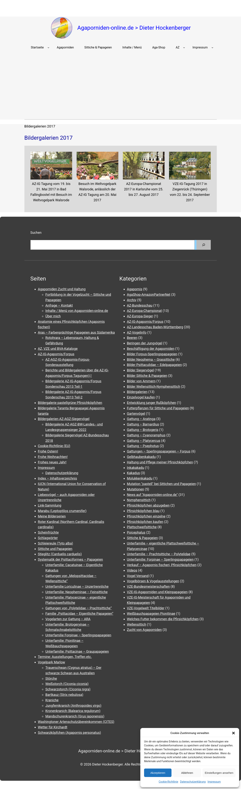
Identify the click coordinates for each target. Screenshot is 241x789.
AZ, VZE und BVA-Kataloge (58, 349)
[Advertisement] (120, 86)
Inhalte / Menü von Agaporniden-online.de (76, 311)
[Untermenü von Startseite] (48, 47)
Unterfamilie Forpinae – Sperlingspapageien (78, 635)
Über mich (53, 316)
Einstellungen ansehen (219, 772)
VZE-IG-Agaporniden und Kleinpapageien (157, 592)
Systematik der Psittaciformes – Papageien (70, 559)
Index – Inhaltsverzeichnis (57, 478)
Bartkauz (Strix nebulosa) (64, 695)
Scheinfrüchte (48, 532)
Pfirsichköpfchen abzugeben (148, 505)
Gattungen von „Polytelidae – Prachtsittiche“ (78, 608)
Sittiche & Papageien (142, 538)
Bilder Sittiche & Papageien (147, 376)
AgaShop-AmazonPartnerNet (148, 294)
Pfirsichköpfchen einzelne (146, 516)
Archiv (131, 300)
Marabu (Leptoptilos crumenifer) (62, 511)
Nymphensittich (139, 500)
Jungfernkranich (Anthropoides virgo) (73, 706)
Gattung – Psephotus (143, 446)
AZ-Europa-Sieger (140, 316)
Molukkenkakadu (140, 478)
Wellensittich (136, 624)
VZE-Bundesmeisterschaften (148, 586)
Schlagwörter (48, 538)
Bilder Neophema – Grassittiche (151, 359)
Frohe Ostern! (48, 451)
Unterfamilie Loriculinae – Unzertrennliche (77, 586)
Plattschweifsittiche (142, 527)
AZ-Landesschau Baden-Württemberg (155, 327)
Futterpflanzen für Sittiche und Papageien (158, 408)
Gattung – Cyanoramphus (146, 435)
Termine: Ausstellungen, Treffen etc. (65, 657)
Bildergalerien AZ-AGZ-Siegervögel (63, 419)
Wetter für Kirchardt (52, 727)
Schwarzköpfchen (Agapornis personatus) (69, 733)
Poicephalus (136, 532)
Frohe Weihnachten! (53, 457)
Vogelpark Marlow (51, 662)
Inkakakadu (135, 468)
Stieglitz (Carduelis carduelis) (60, 554)
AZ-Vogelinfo (137, 332)
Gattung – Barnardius (143, 424)
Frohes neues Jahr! (52, 462)
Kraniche (52, 700)
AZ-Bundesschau (140, 305)
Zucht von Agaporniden (144, 630)
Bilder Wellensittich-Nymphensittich (153, 386)
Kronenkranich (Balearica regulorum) (72, 711)
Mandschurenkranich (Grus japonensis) (74, 716)
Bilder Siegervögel (140, 370)
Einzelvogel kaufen (141, 397)
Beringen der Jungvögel (144, 343)
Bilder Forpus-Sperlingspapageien (152, 354)
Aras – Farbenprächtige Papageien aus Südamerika (76, 332)
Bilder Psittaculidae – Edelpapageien (154, 365)
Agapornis (134, 289)
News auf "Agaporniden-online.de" (152, 495)
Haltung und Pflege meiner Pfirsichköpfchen (160, 462)
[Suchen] (203, 245)
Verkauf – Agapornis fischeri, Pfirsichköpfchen (161, 565)
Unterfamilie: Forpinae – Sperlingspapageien (160, 559)
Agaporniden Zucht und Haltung (62, 289)
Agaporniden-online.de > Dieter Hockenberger (134, 27)
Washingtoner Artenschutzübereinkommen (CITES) (76, 722)
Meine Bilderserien (52, 516)
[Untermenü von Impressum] (212, 47)
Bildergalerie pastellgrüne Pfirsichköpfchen (70, 403)
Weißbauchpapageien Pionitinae (151, 614)
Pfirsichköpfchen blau (143, 511)
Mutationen (135, 489)
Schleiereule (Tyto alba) (55, 543)
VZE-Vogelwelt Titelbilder (146, 608)
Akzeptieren (157, 772)
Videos (132, 570)
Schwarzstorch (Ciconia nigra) (68, 689)
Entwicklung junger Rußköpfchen (151, 403)
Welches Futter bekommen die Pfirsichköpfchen (163, 619)
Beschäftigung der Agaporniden (151, 349)
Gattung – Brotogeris (142, 430)
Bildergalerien (137, 392)
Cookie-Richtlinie (168, 781)
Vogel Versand (138, 576)
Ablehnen (187, 772)
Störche (51, 678)
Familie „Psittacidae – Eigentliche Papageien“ (79, 614)
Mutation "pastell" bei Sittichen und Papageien (161, 484)
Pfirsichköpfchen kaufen (145, 522)
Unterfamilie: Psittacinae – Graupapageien (77, 651)
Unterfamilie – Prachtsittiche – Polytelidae (158, 554)
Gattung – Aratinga (141, 419)
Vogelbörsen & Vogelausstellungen (153, 581)
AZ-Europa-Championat (144, 311)
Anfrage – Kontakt (59, 305)
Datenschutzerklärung (193, 781)
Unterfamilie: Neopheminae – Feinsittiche (76, 592)
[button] (233, 733)
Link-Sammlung (49, 505)
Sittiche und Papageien (55, 549)
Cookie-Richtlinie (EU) (54, 446)
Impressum (214, 781)
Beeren (132, 338)
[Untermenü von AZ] (184, 47)
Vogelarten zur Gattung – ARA (68, 619)
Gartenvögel (136, 414)
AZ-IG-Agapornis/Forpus (56, 354)
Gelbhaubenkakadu (141, 457)
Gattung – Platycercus (143, 441)
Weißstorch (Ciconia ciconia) (67, 684)
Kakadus (133, 473)
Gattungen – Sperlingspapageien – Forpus (158, 451)
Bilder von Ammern (141, 381)
